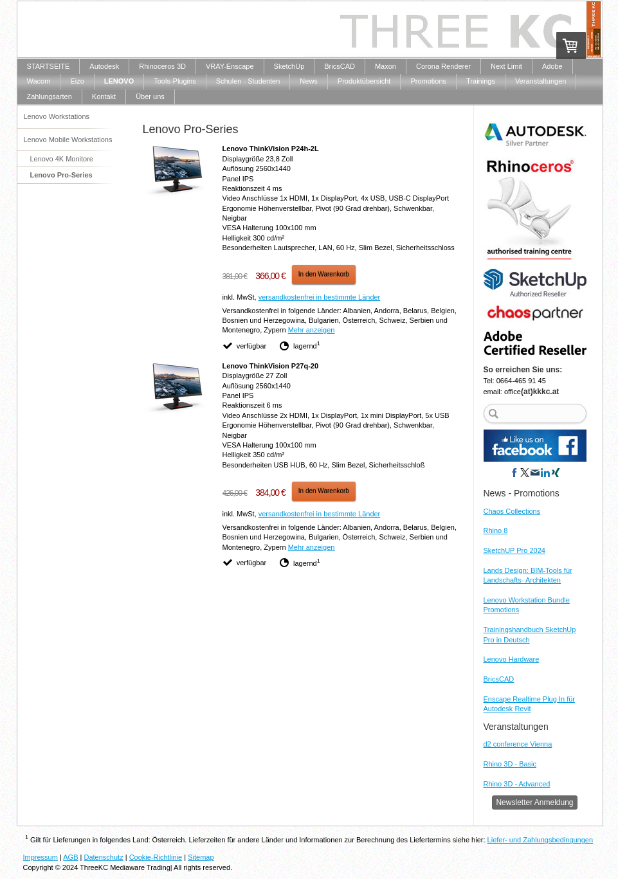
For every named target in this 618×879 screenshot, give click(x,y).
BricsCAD (499, 679)
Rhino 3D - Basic (510, 764)
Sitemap (201, 857)
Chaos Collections (512, 511)
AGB (70, 857)
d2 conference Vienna (518, 744)
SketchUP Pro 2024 (514, 550)
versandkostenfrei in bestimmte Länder (320, 297)
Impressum (40, 857)
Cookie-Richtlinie (156, 857)
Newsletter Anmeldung (534, 802)
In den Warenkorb (323, 274)
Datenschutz (103, 857)
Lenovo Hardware (512, 659)
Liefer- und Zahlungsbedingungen (540, 840)
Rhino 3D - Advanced (517, 784)
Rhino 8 (496, 530)
